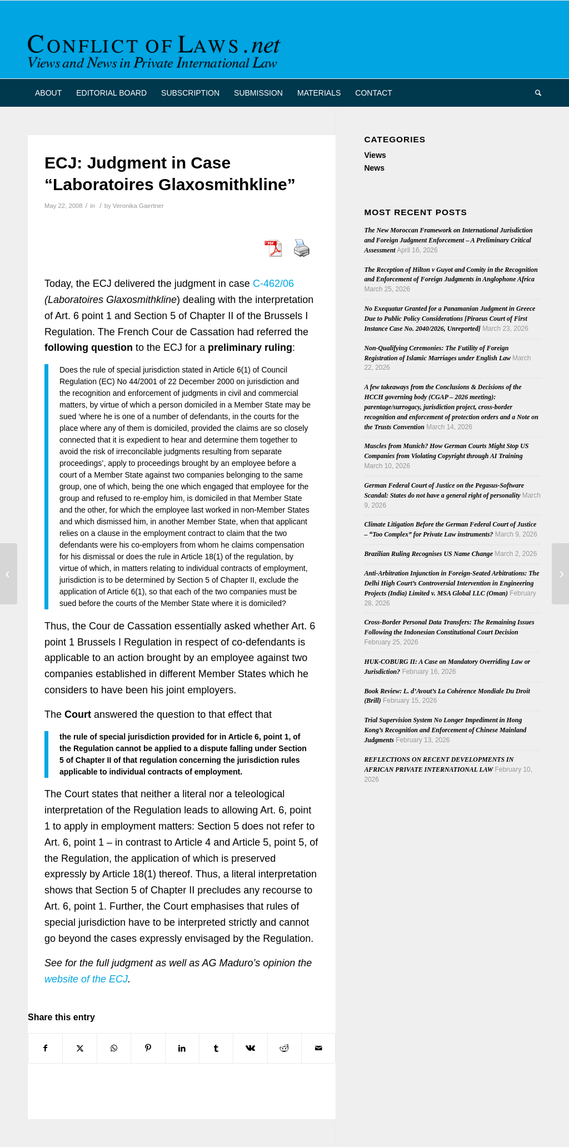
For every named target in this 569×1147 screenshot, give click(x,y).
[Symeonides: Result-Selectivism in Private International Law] (560, 573)
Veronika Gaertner (138, 205)
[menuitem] (48, 93)
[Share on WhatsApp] (114, 1048)
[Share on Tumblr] (216, 1048)
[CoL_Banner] (156, 49)
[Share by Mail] (318, 1048)
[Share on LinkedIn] (182, 1048)
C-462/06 (273, 283)
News (374, 167)
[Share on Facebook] (45, 1048)
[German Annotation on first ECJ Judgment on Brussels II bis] (8, 573)
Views (375, 155)
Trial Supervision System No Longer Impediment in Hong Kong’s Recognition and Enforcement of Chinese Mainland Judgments (445, 730)
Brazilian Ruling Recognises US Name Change (428, 554)
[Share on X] (79, 1048)
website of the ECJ (86, 979)
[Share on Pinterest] (147, 1048)
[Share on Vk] (250, 1048)
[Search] (534, 93)
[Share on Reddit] (284, 1048)
